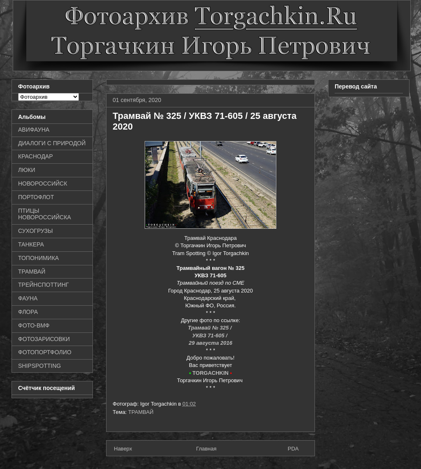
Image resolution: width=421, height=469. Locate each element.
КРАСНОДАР (35, 156)
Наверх (123, 449)
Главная (206, 449)
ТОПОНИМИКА (38, 258)
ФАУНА (27, 298)
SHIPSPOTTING (39, 365)
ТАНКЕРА (31, 244)
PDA (293, 449)
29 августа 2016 (210, 343)
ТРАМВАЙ (141, 412)
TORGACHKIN (210, 373)
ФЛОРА (28, 312)
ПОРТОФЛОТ (36, 197)
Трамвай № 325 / (210, 328)
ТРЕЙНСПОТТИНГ (43, 284)
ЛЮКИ (26, 170)
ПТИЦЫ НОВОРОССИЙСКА (44, 214)
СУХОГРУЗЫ (35, 231)
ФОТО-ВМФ (34, 325)
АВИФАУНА (33, 129)
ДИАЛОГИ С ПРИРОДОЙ (52, 143)
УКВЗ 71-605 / (210, 335)
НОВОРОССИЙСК (42, 183)
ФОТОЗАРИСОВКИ (44, 339)
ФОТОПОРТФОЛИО (45, 352)
